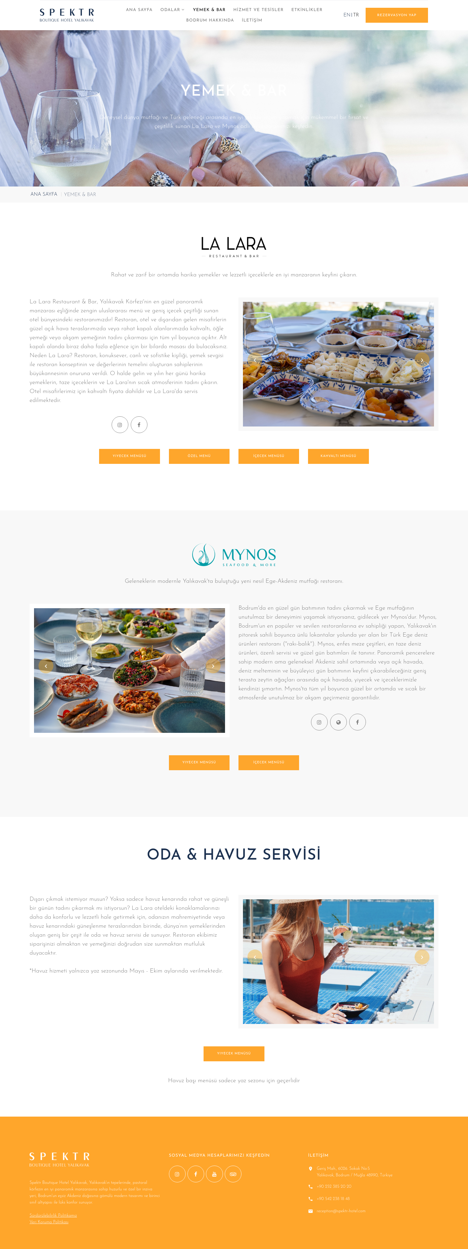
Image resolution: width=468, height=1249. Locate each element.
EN (347, 15)
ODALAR (170, 10)
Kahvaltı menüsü (338, 456)
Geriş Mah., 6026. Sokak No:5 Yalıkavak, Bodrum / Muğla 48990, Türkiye (354, 1172)
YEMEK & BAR (209, 10)
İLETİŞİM (252, 20)
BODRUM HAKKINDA (210, 20)
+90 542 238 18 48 (333, 1199)
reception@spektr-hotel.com (341, 1211)
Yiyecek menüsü (130, 456)
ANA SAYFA (139, 10)
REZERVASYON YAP (396, 15)
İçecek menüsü (268, 456)
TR (356, 15)
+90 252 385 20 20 (334, 1186)
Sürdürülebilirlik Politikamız (53, 1215)
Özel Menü (199, 456)
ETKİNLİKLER (307, 10)
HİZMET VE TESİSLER (258, 10)
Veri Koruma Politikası (49, 1222)
